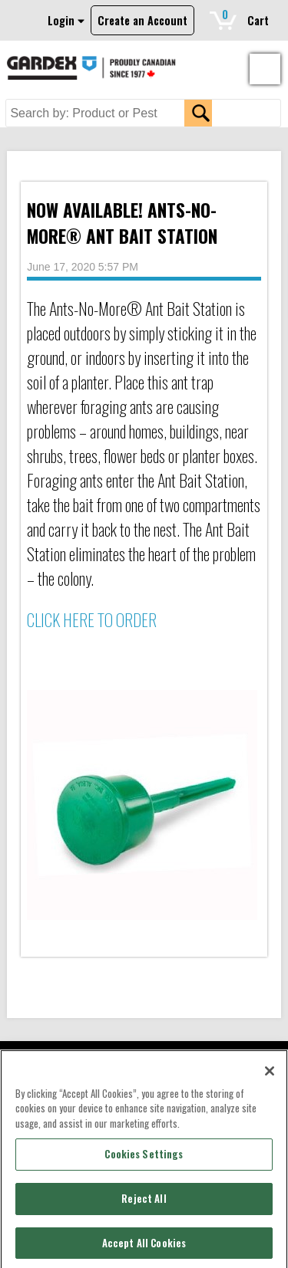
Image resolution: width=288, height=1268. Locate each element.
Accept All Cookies (144, 1245)
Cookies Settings (143, 1157)
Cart (245, 17)
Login (66, 20)
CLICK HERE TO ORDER (92, 619)
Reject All (143, 1201)
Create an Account (142, 20)
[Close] (269, 1074)
